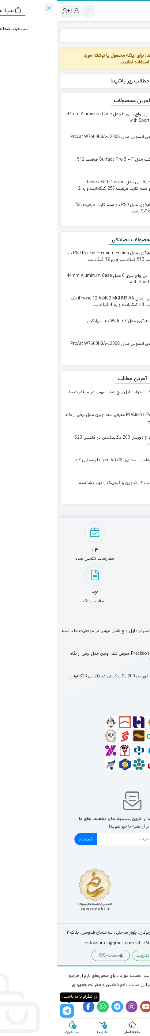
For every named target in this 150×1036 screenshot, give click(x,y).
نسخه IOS (53, 955)
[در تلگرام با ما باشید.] (10, 1011)
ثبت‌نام (28, 839)
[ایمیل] (81, 839)
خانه (140, 35)
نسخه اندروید (95, 955)
